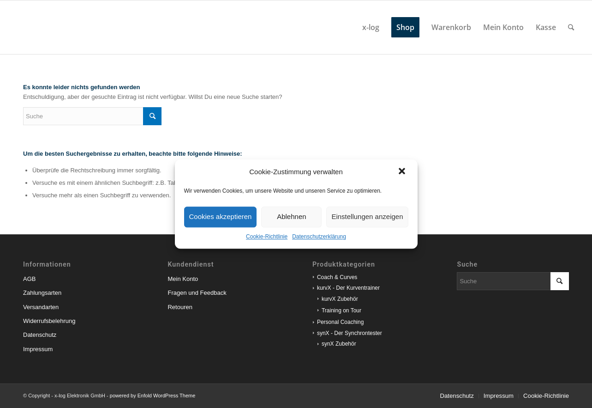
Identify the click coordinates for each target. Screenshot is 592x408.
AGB (29, 278)
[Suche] (571, 27)
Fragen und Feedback (196, 292)
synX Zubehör (339, 344)
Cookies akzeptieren (220, 216)
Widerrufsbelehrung (49, 320)
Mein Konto (182, 278)
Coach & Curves (337, 277)
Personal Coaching (340, 322)
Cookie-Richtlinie (266, 236)
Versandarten (41, 307)
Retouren (179, 307)
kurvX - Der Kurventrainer (348, 288)
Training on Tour (341, 310)
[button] (402, 171)
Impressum (38, 349)
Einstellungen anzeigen (367, 216)
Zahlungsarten (42, 292)
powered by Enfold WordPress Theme (152, 395)
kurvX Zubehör (340, 299)
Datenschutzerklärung (319, 236)
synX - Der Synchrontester (349, 333)
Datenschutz (39, 334)
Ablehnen (291, 216)
